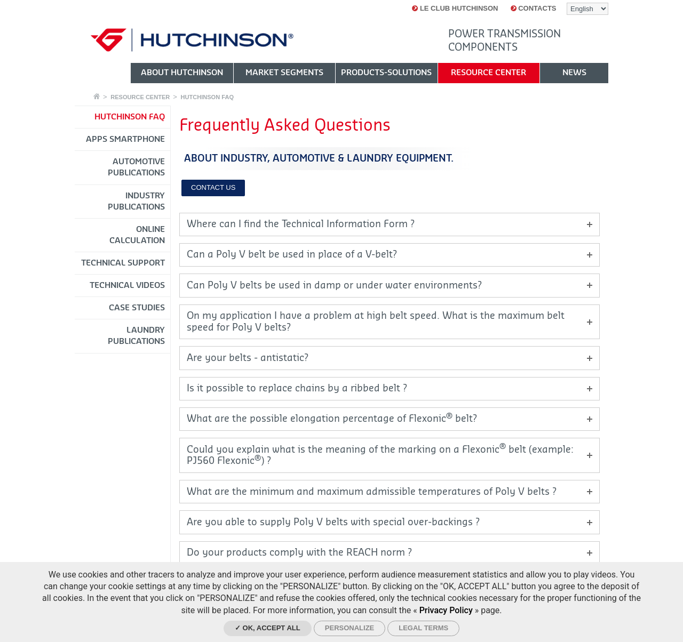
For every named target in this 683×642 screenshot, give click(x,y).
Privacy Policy (446, 610)
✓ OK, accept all (267, 628)
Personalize (349, 628)
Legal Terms (423, 628)
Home (96, 96)
